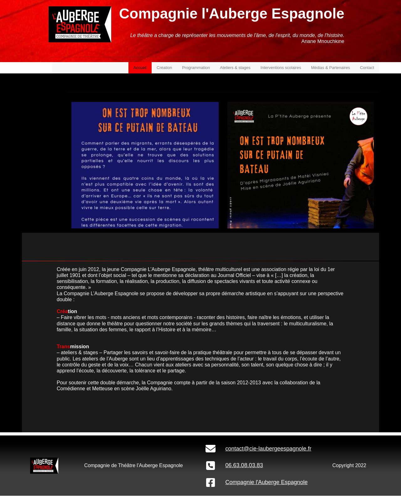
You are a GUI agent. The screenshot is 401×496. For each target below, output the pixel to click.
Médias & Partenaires (330, 67)
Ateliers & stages (235, 67)
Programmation (196, 67)
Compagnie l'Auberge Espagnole (266, 482)
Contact (367, 67)
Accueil (140, 67)
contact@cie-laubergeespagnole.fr (268, 448)
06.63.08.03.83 (244, 465)
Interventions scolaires (281, 67)
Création (164, 67)
